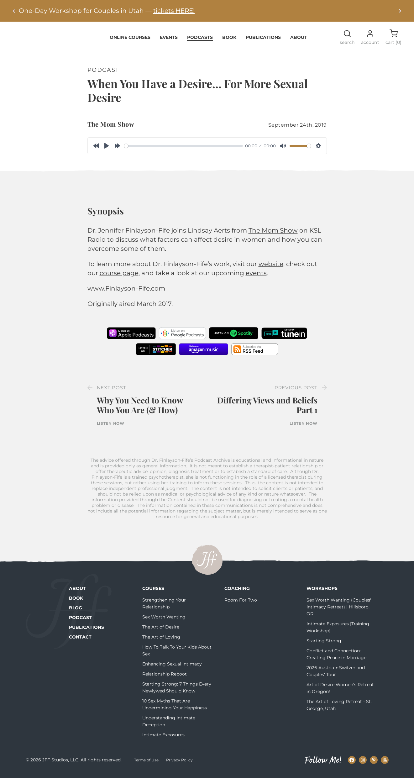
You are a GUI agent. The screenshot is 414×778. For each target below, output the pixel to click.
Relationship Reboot (164, 677)
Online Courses (130, 41)
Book (229, 41)
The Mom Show (110, 128)
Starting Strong (324, 644)
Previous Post (296, 391)
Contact (80, 640)
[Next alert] (400, 10)
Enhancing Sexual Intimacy (172, 667)
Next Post (111, 391)
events (256, 277)
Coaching (237, 592)
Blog (75, 611)
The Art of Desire (160, 630)
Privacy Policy (179, 763)
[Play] (107, 150)
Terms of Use (146, 763)
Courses (153, 592)
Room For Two (240, 603)
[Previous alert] (14, 10)
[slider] (183, 149)
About (298, 41)
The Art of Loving (161, 640)
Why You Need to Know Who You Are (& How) (140, 408)
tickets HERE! (174, 10)
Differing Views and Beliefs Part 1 (267, 408)
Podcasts (200, 41)
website (271, 267)
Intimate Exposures (163, 738)
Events (169, 41)
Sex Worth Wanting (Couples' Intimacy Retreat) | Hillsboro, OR (339, 610)
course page (119, 277)
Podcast (80, 621)
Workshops (322, 592)
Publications (263, 41)
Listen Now (110, 427)
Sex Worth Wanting (164, 620)
